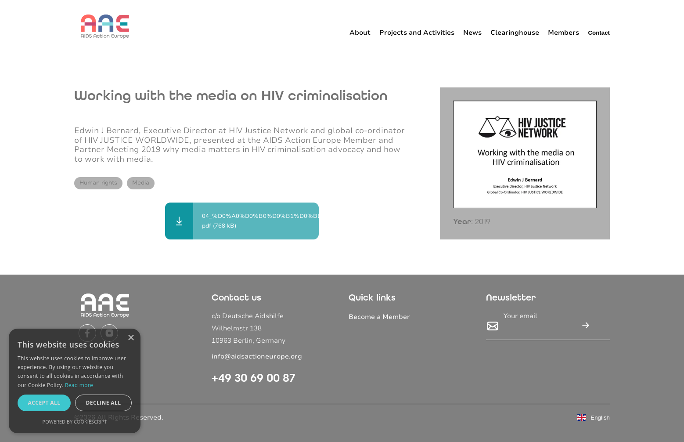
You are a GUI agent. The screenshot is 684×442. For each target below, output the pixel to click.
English (593, 417)
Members (563, 32)
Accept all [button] (44, 402)
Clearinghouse (514, 32)
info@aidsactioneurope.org (257, 356)
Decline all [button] (103, 402)
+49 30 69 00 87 (253, 377)
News (472, 32)
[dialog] (74, 381)
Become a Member (379, 316)
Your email (520, 316)
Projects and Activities (416, 32)
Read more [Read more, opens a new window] (79, 385)
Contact (599, 32)
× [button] (130, 338)
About (360, 32)
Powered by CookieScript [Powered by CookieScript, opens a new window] (75, 421)
